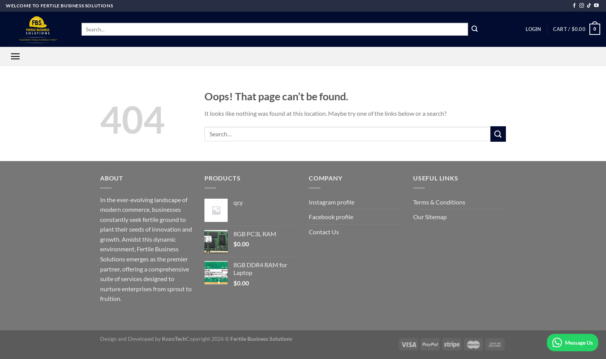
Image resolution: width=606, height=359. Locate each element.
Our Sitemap (430, 216)
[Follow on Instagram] (581, 6)
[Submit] (474, 29)
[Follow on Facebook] (574, 6)
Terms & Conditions (439, 202)
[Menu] (15, 56)
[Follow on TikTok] (589, 6)
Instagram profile (331, 202)
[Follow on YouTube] (596, 6)
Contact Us (324, 231)
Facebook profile (331, 216)
